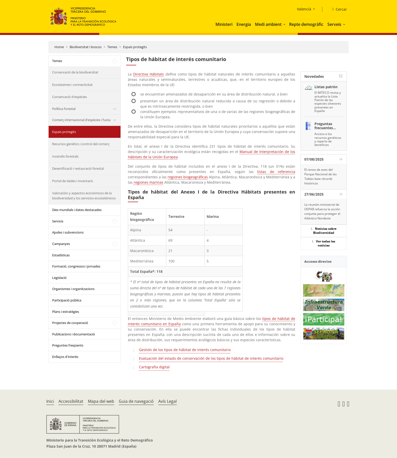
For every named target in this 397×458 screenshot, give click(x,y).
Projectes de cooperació (70, 322)
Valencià (304, 9)
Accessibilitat (70, 401)
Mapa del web (101, 401)
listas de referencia (276, 171)
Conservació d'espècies (69, 96)
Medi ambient (268, 24)
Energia (243, 24)
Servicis (57, 221)
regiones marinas (148, 182)
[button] (285, 24)
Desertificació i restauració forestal (78, 168)
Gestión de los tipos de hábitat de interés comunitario (185, 349)
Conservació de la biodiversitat (75, 72)
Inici (50, 401)
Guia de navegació (136, 401)
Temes (112, 47)
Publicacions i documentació (73, 334)
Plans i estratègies (65, 311)
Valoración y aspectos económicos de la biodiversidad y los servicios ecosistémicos (84, 195)
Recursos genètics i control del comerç (80, 144)
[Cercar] (337, 9)
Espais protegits (135, 47)
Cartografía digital (154, 367)
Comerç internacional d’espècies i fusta (81, 120)
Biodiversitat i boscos (86, 47)
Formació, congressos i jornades (76, 266)
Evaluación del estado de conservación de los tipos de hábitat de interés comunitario (211, 358)
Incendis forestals (65, 156)
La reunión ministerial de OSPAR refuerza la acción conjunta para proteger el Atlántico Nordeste (322, 211)
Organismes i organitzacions (73, 289)
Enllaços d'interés (65, 356)
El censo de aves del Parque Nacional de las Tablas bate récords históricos (320, 176)
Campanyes (61, 243)
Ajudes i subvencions (68, 232)
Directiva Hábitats (148, 74)
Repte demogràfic (306, 24)
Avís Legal (167, 401)
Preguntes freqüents (67, 345)
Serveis (334, 24)
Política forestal (63, 108)
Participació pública (66, 300)
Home (59, 47)
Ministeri (223, 24)
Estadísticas (61, 255)
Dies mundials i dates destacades (77, 209)
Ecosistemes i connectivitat (72, 84)
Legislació (59, 277)
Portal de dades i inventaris (72, 181)
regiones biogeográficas (188, 177)
